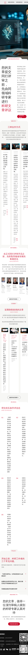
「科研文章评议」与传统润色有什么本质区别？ (12, 575)
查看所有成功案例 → (14, 397)
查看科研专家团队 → (14, 299)
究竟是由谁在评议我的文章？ (9, 589)
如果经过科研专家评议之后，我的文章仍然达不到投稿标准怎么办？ (12, 582)
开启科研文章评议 (14, 624)
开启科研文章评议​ (21, 116)
